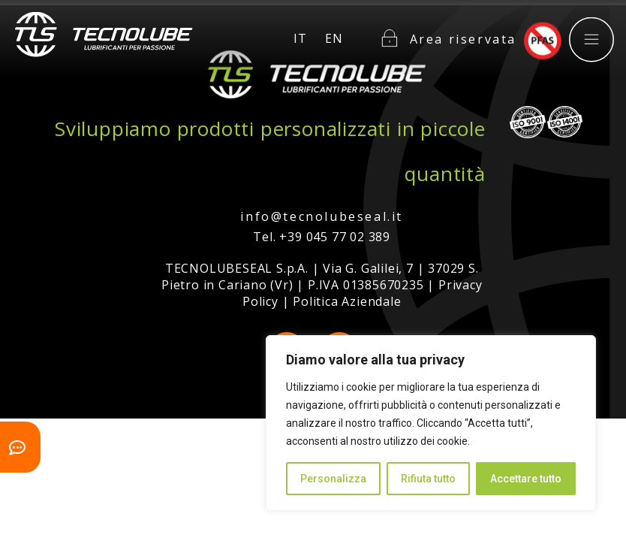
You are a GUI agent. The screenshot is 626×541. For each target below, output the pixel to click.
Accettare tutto (525, 479)
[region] (431, 423)
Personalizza (333, 479)
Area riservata (463, 29)
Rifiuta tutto (428, 479)
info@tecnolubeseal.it (321, 216)
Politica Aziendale (347, 301)
